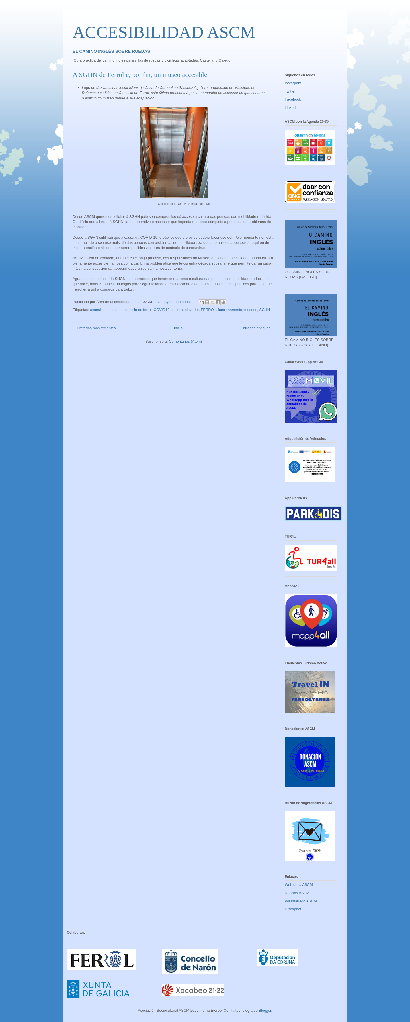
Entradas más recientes (96, 328)
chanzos (114, 310)
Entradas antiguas (255, 328)
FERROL (208, 310)
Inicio (178, 328)
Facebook (293, 99)
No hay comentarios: (174, 302)
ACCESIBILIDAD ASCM (164, 32)
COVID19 (162, 310)
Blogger (265, 1010)
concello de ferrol (138, 310)
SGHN (264, 310)
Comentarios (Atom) (185, 341)
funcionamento (230, 310)
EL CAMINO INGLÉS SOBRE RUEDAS (111, 51)
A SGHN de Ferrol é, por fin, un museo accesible (140, 74)
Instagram (293, 83)
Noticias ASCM (297, 893)
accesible (97, 310)
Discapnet (293, 909)
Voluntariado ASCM (301, 901)
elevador (192, 310)
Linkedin (291, 107)
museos (250, 310)
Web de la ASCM (299, 884)
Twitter (290, 91)
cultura (177, 310)
